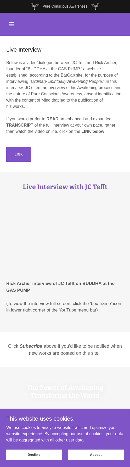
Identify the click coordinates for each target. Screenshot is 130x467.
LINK (19, 154)
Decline (34, 454)
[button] (11, 24)
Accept (96, 454)
